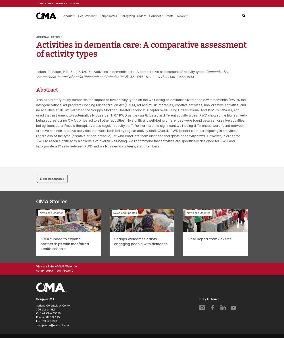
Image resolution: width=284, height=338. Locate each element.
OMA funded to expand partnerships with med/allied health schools (65, 244)
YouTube (233, 307)
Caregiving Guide (131, 16)
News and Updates (51, 212)
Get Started (86, 16)
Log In (74, 3)
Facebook (212, 307)
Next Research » (52, 179)
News (181, 16)
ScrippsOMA (47, 16)
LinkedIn (223, 307)
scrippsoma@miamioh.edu (52, 325)
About (67, 16)
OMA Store (45, 3)
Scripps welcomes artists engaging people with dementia (141, 241)
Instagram (202, 307)
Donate (61, 3)
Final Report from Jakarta (210, 239)
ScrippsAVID (108, 16)
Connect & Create (161, 16)
